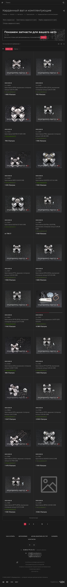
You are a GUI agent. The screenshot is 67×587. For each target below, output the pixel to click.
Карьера (55, 536)
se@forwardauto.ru (35, 556)
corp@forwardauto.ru (35, 555)
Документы (34, 571)
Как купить (10, 536)
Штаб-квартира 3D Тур (39, 536)
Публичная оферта (34, 569)
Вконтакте (30, 545)
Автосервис (23, 536)
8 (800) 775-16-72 (29, 550)
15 (42, 524)
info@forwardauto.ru (34, 553)
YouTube (34, 545)
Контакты (32, 539)
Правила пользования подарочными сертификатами (35, 566)
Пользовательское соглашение (35, 564)
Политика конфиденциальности (34, 562)
